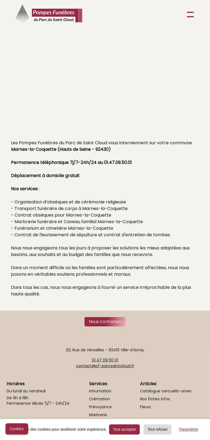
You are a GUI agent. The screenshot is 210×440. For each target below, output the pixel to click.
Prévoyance (100, 407)
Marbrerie (98, 415)
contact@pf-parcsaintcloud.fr (105, 366)
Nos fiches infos (155, 399)
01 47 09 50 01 (105, 360)
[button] (189, 14)
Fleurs (145, 407)
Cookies (17, 429)
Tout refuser (157, 429)
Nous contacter (105, 321)
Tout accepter (124, 429)
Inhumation (100, 391)
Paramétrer (188, 429)
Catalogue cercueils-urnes (165, 391)
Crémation (99, 399)
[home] (48, 14)
